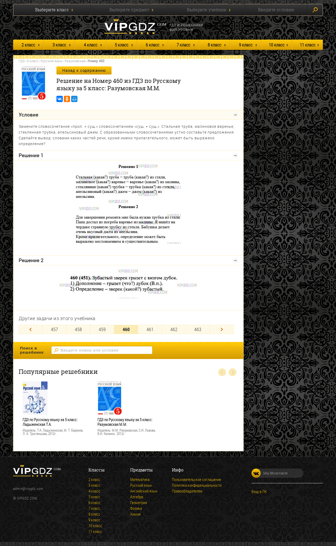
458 (78, 329)
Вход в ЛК (259, 491)
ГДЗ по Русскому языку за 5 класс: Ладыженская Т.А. (50, 422)
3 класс (59, 45)
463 (197, 329)
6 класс (152, 45)
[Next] (222, 329)
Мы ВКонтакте (269, 473)
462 (173, 329)
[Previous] (30, 329)
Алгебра (136, 496)
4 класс (90, 45)
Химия (135, 514)
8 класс (214, 45)
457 (54, 329)
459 (102, 329)
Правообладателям (187, 491)
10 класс (277, 45)
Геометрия (138, 502)
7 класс (183, 45)
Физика (136, 508)
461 (150, 329)
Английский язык (144, 491)
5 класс (121, 45)
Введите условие (276, 10)
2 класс (28, 45)
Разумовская (75, 61)
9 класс (246, 45)
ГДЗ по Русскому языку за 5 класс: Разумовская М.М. (124, 422)
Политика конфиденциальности (197, 485)
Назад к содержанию (84, 70)
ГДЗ (22, 61)
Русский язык (51, 61)
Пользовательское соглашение (196, 479)
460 (126, 329)
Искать (315, 10)
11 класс (308, 45)
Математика (140, 479)
